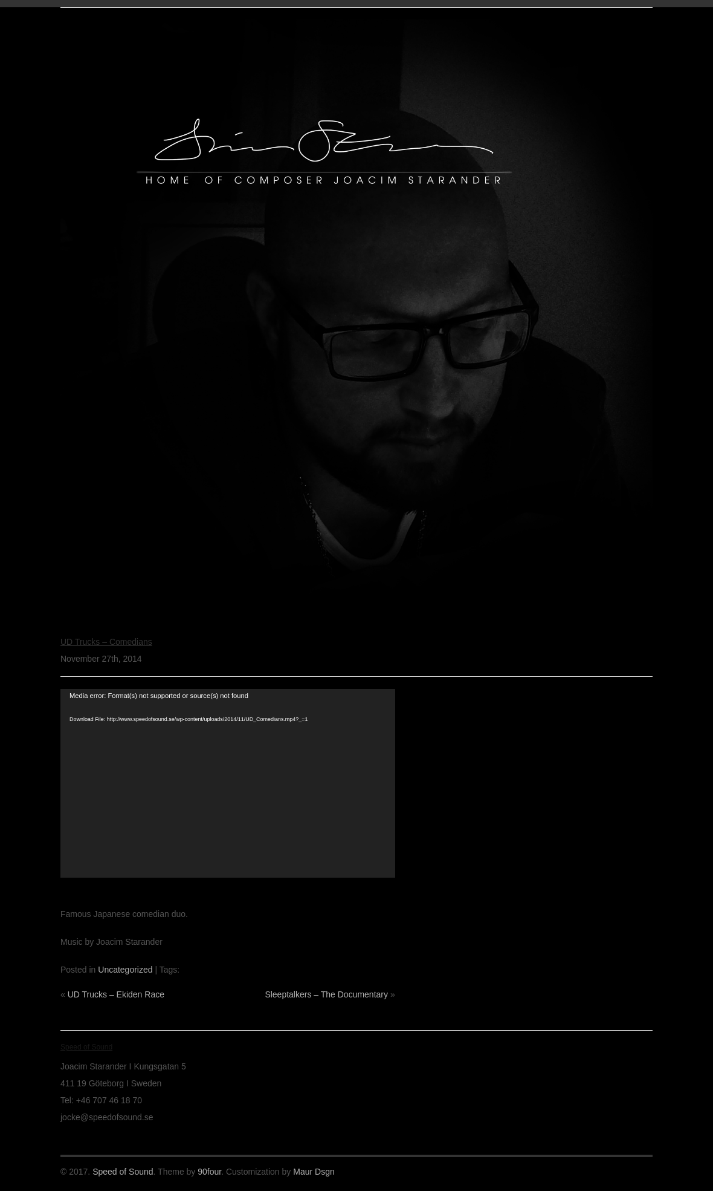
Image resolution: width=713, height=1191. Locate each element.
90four (209, 1171)
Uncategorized (125, 969)
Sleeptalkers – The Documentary (326, 994)
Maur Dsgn (313, 1171)
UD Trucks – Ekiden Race (116, 994)
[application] (227, 783)
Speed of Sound (122, 1171)
